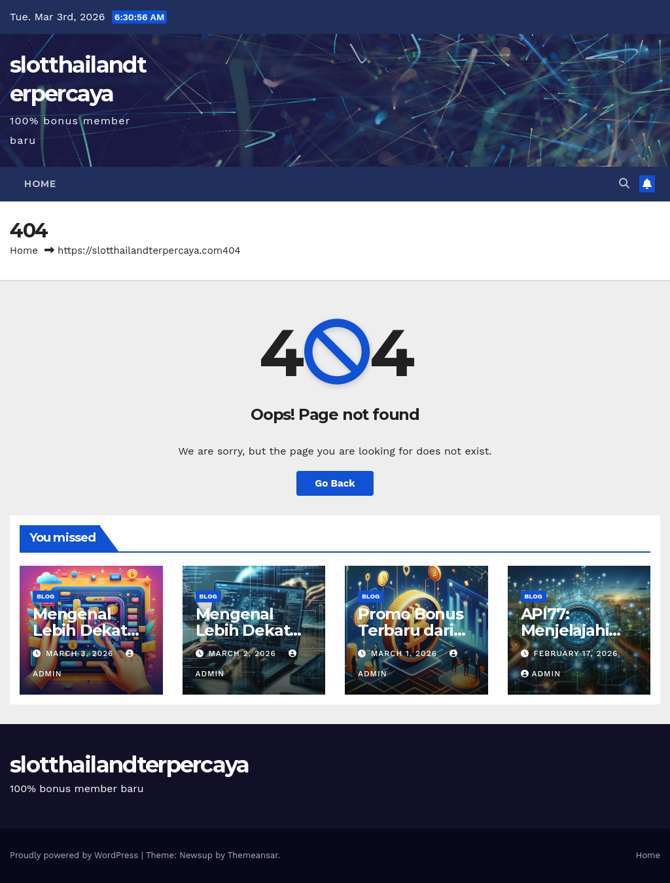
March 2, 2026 (243, 653)
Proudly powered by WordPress (75, 855)
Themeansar (253, 855)
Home (40, 184)
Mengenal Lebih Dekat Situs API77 (243, 630)
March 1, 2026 (405, 653)
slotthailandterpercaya (129, 764)
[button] (624, 183)
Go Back (335, 483)
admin (541, 673)
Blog (45, 596)
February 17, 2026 (575, 653)
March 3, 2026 (81, 653)
